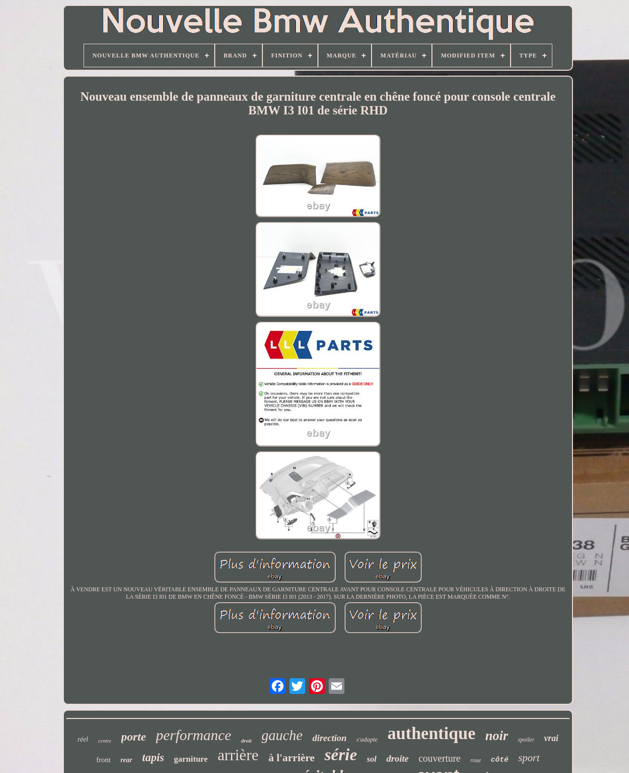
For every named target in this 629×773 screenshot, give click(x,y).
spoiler (526, 739)
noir (496, 735)
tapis (153, 757)
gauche (282, 735)
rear (126, 760)
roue (475, 760)
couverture (440, 758)
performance (193, 735)
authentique (432, 733)
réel (83, 739)
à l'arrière (291, 757)
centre (104, 741)
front (103, 760)
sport (529, 758)
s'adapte (366, 739)
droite (397, 758)
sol (371, 759)
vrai (551, 738)
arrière (238, 755)
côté (500, 760)
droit (246, 741)
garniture (191, 759)
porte (133, 736)
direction (330, 738)
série (340, 754)
